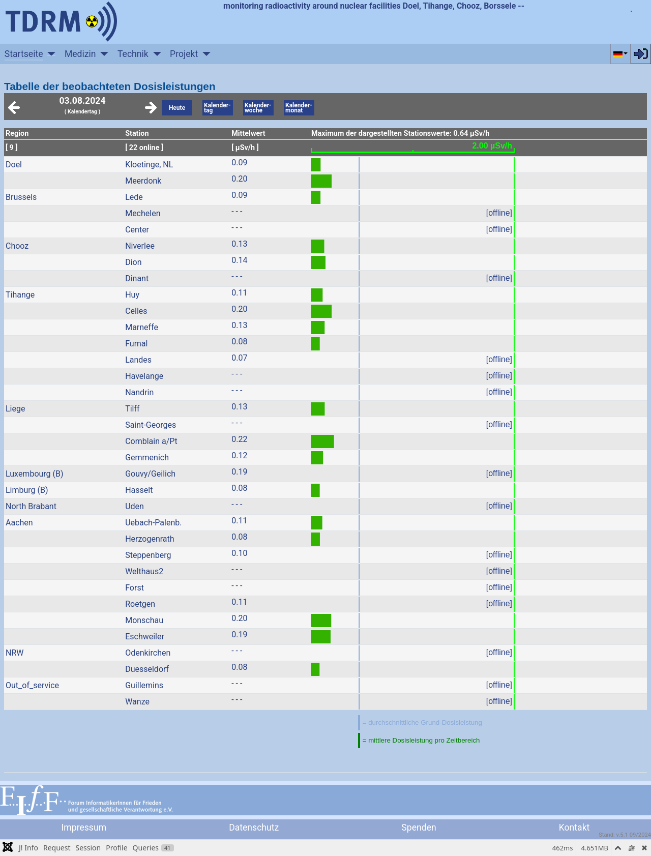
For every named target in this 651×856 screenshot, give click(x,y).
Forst (134, 588)
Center (137, 229)
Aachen (19, 522)
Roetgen (140, 604)
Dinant (137, 278)
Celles (136, 311)
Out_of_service (32, 685)
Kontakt (574, 827)
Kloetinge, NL (149, 164)
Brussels (21, 197)
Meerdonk (143, 181)
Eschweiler (144, 636)
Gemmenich (147, 457)
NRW (14, 653)
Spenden (418, 827)
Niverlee (140, 246)
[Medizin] (102, 54)
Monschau (144, 620)
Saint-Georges (150, 425)
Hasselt (139, 490)
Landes (138, 360)
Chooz (17, 246)
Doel (14, 164)
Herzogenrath (149, 539)
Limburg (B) (27, 490)
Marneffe (141, 327)
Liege (15, 409)
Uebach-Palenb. (153, 522)
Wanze (137, 701)
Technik (133, 54)
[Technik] (155, 54)
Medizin (80, 54)
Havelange (144, 376)
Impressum (84, 827)
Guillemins (144, 685)
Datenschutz (254, 827)
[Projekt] (204, 54)
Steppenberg (148, 555)
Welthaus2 (144, 571)
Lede (134, 197)
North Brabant (31, 506)
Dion (133, 262)
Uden (134, 506)
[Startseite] (49, 54)
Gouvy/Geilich (150, 474)
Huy (132, 295)
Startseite (24, 54)
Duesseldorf (147, 669)
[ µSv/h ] (245, 147)
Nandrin (139, 392)
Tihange (20, 295)
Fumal (136, 343)
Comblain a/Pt (151, 441)
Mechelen (142, 213)
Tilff (132, 409)
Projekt (184, 54)
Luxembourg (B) (35, 474)
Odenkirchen (147, 653)
